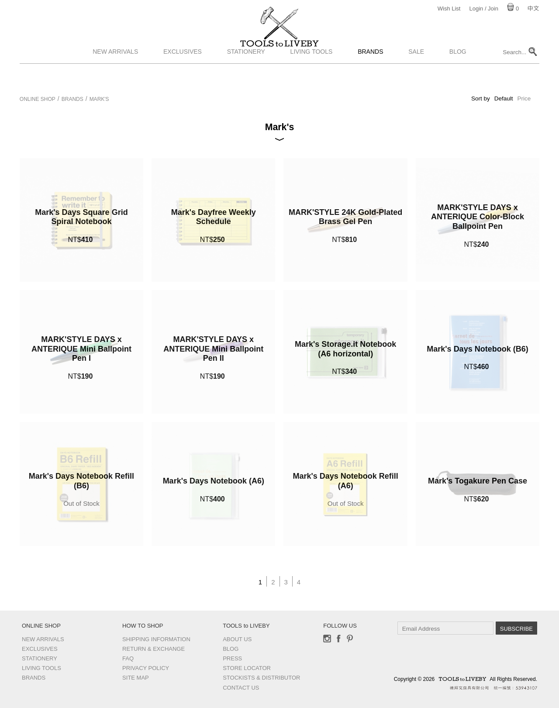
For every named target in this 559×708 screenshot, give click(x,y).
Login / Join (483, 8)
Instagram (327, 638)
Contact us (241, 687)
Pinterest (350, 638)
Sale (416, 75)
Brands (370, 75)
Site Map (135, 677)
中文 (533, 8)
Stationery (246, 75)
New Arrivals (115, 75)
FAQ (128, 658)
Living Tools (311, 75)
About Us (237, 639)
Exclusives (182, 75)
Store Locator (247, 668)
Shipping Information (156, 639)
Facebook (338, 638)
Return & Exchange (153, 649)
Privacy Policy (145, 668)
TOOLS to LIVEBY (279, 55)
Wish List (449, 8)
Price (524, 98)
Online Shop (37, 99)
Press (232, 658)
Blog (457, 75)
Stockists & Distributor (261, 677)
